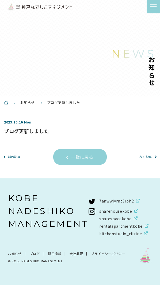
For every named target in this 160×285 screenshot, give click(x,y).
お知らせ (15, 253)
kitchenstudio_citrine (120, 233)
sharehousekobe (115, 211)
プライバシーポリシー (108, 253)
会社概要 (76, 253)
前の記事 (14, 157)
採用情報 (55, 253)
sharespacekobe (115, 218)
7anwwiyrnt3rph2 (116, 201)
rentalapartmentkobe (121, 226)
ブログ (35, 253)
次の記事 (145, 157)
